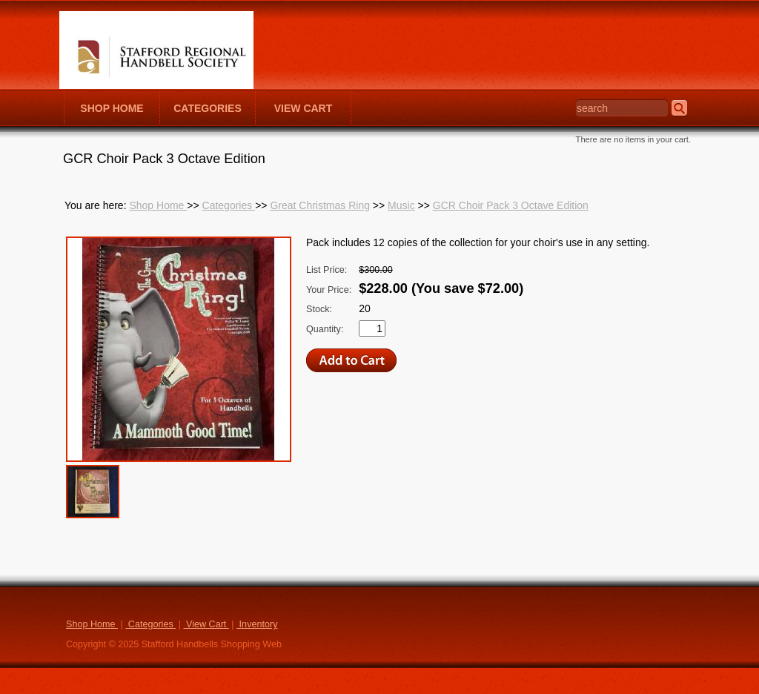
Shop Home (158, 205)
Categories (229, 205)
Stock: (319, 309)
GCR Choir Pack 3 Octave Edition (511, 205)
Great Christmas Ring (320, 205)
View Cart (205, 624)
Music (401, 205)
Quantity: (324, 329)
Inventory (256, 624)
